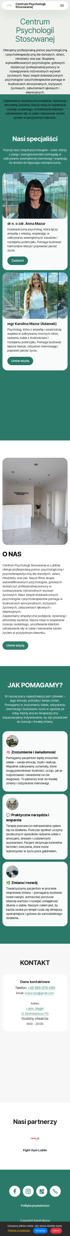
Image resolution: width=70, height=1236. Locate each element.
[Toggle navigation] (62, 5)
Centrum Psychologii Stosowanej (31, 6)
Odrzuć (56, 1230)
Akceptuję (40, 1230)
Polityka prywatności (19, 1230)
